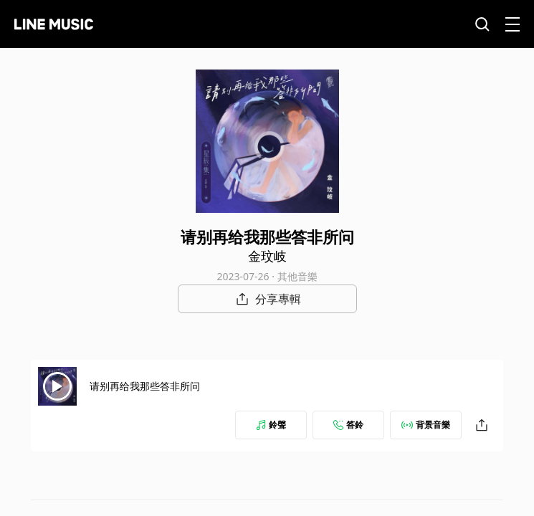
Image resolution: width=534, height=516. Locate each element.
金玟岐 (267, 255)
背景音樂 (425, 425)
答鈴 (348, 425)
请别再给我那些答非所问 (145, 386)
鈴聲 (271, 425)
